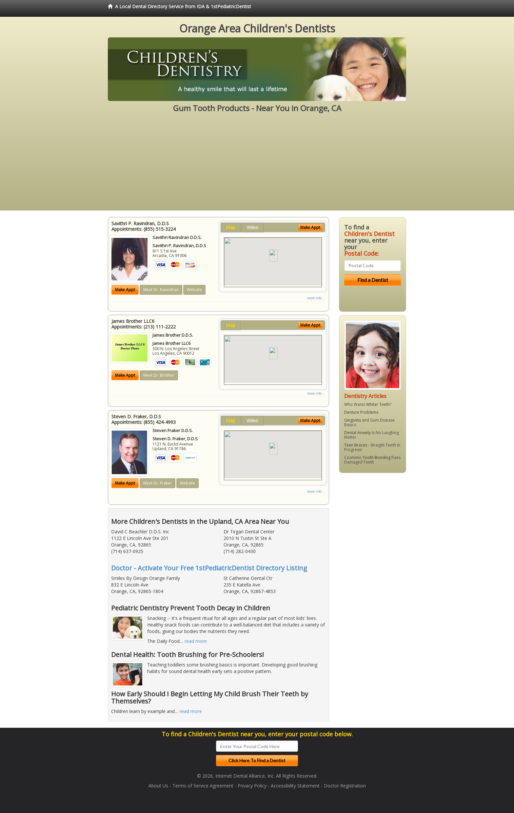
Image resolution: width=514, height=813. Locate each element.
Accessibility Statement (295, 786)
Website (194, 289)
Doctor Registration (345, 786)
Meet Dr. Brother (158, 375)
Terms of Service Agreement (202, 786)
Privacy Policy (252, 786)
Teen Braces (355, 445)
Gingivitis (352, 420)
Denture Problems (361, 412)
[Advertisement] (257, 164)
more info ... (316, 298)
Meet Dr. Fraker (157, 483)
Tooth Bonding (376, 457)
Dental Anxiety (357, 432)
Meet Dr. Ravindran (161, 289)
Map (230, 227)
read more (196, 641)
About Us (158, 786)
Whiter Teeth (378, 404)
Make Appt (125, 289)
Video (252, 227)
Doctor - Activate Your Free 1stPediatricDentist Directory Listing (209, 568)
